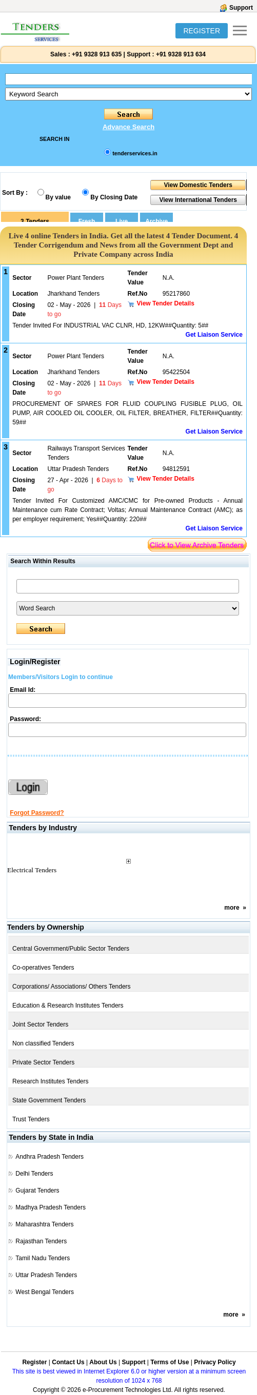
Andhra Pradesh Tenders (49, 1156)
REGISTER (201, 31)
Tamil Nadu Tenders (42, 1258)
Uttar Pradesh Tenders (46, 1275)
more (231, 907)
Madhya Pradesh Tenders (50, 1207)
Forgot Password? (37, 812)
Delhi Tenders (34, 1173)
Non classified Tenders (43, 1043)
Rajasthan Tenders (41, 1241)
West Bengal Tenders (44, 1292)
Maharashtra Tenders (44, 1224)
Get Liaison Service (214, 334)
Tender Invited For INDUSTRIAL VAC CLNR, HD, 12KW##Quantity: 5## (110, 325)
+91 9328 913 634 (181, 54)
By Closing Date (113, 197)
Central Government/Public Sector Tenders (70, 948)
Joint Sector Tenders (40, 1024)
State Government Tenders (49, 1100)
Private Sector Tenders (43, 1062)
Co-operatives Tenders (43, 967)
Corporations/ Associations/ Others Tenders (71, 986)
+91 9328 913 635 (96, 54)
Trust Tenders (31, 1119)
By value (58, 197)
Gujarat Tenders (37, 1190)
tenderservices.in (134, 153)
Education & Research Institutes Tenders (68, 1005)
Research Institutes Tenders (50, 1081)
